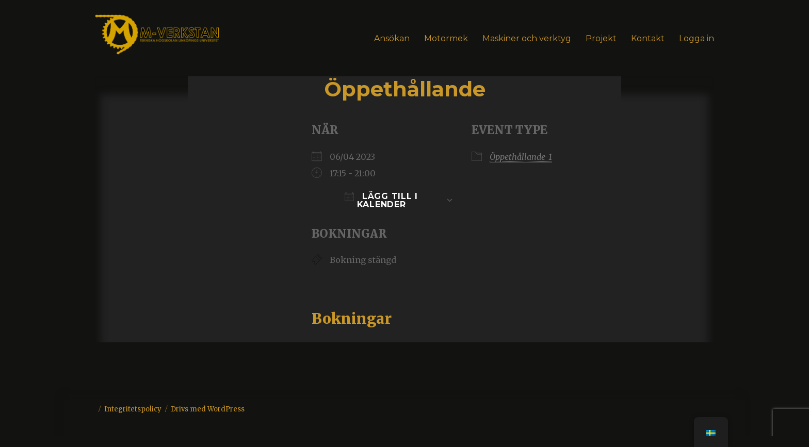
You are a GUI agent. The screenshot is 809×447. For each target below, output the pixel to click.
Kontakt (648, 38)
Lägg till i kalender (381, 200)
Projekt (601, 38)
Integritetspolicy (132, 409)
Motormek (446, 38)
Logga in (696, 38)
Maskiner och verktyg (526, 38)
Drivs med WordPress (208, 409)
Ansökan (392, 38)
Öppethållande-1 (521, 157)
